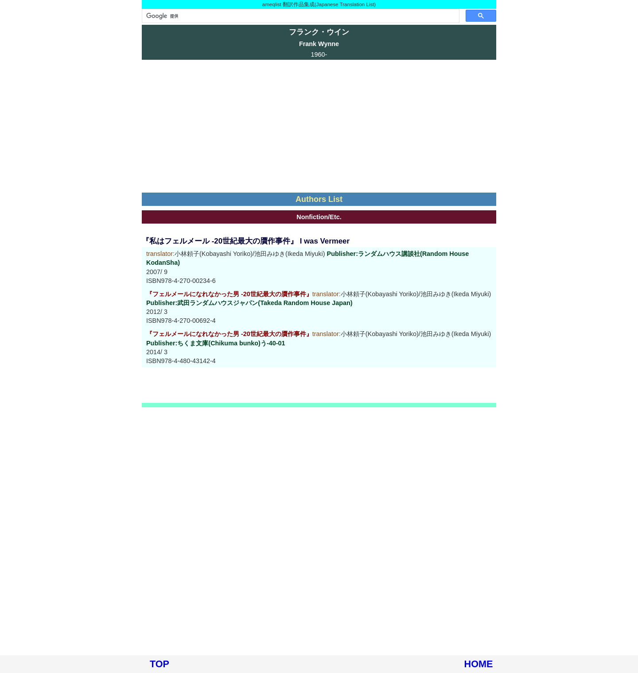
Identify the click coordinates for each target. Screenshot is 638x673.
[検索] (299, 16)
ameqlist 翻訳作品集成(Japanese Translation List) (319, 4)
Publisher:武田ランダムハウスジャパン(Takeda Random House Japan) (249, 302)
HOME (478, 663)
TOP (159, 663)
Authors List (319, 199)
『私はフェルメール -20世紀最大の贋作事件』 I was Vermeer (246, 241)
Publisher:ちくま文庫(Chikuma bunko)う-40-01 (215, 343)
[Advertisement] (319, 126)
